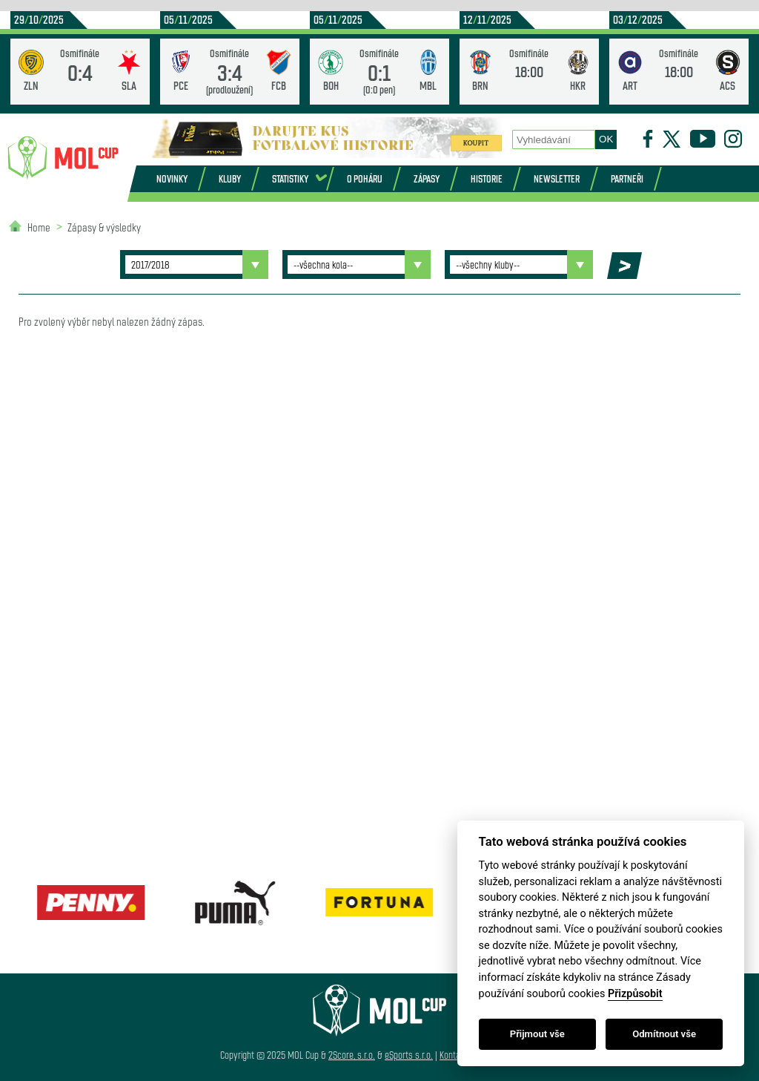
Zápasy (427, 178)
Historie (487, 178)
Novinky (172, 178)
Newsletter (557, 178)
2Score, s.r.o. (351, 1054)
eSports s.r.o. (409, 1054)
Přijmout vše (537, 1033)
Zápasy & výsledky (104, 227)
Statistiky (290, 178)
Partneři (627, 178)
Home (38, 227)
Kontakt (453, 1054)
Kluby (230, 178)
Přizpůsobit (635, 994)
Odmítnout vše (664, 1033)
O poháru (364, 178)
